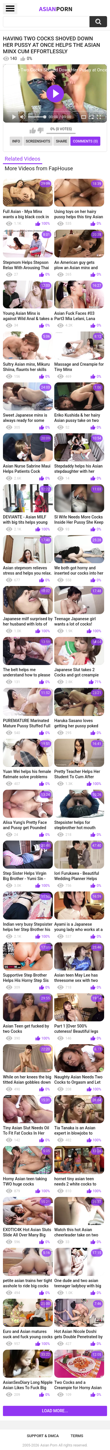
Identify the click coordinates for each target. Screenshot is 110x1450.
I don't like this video (40, 130)
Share (61, 141)
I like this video (33, 130)
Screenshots (38, 141)
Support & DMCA (43, 1436)
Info (16, 141)
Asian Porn (48, 1445)
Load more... (55, 1410)
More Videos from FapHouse (39, 168)
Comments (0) (85, 141)
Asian (55, 9)
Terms (77, 1436)
